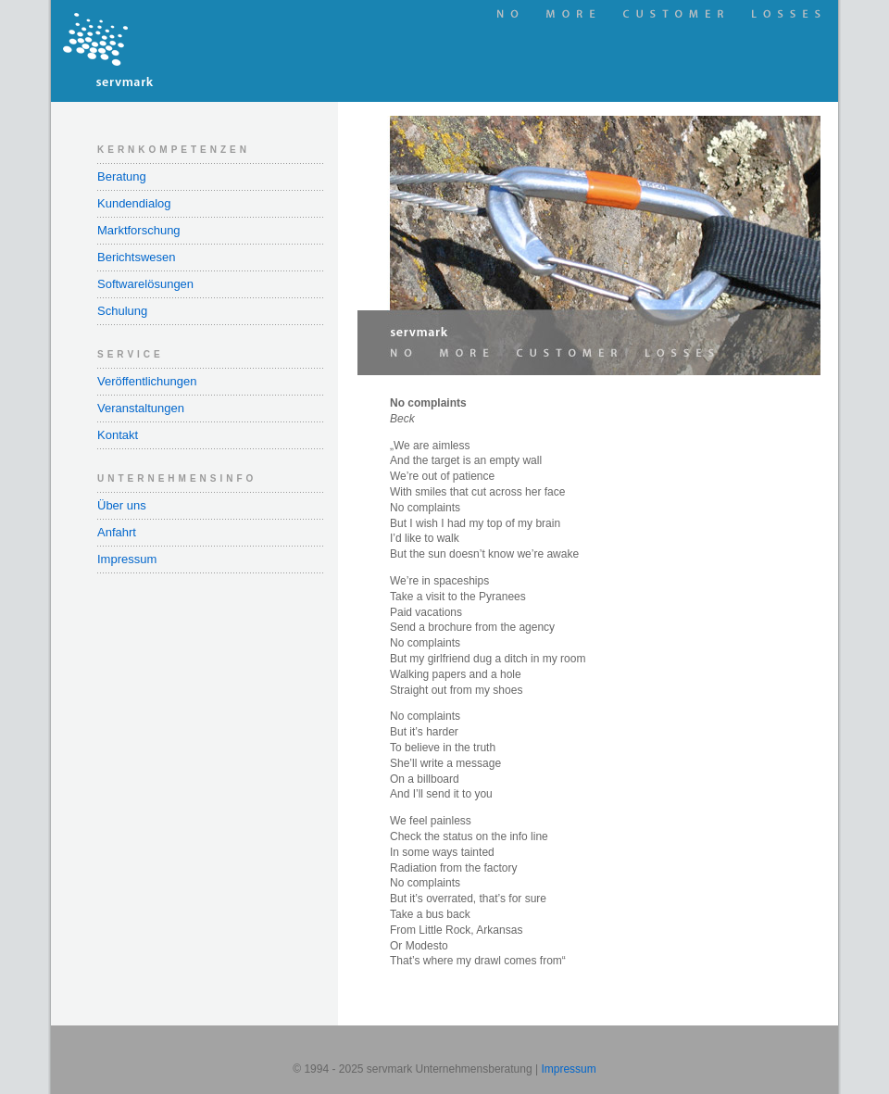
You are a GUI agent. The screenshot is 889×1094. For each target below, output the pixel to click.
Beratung (121, 176)
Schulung (122, 311)
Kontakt (117, 435)
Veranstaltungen (140, 408)
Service (130, 354)
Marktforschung (139, 230)
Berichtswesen (136, 257)
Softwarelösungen (145, 284)
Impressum (127, 559)
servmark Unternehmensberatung (194, 51)
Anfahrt (116, 532)
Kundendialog (134, 203)
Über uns (121, 505)
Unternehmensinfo (177, 478)
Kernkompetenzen (173, 150)
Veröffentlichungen (146, 381)
